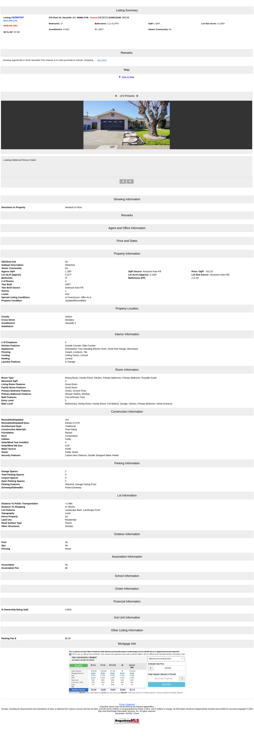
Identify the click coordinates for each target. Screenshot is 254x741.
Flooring (6, 352)
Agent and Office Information (127, 228)
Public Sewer (71, 452)
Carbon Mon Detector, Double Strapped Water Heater (92, 455)
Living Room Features (13, 384)
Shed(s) (69, 526)
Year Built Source (10, 287)
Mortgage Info (127, 643)
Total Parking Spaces (12, 474)
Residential (70, 519)
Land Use (6, 519)
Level (67, 513)
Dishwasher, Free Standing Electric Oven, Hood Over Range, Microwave (101, 349)
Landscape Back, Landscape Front (82, 510)
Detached (70, 265)
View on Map (126, 77)
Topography (7, 513)
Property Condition (11, 300)
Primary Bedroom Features (16, 390)
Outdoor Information (127, 534)
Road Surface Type (11, 523)
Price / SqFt (197, 271)
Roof (4, 436)
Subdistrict (7, 326)
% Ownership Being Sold (14, 609)
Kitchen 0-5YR (72, 423)
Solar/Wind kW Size (12, 445)
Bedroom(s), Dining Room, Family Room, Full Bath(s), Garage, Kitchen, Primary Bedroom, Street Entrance (118, 403)
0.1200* (221, 23)
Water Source (8, 449)
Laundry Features (10, 361)
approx (16, 274)
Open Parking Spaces (13, 481)
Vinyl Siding (71, 429)
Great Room (71, 384)
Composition (71, 436)
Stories (5, 291)
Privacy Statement (127, 704)
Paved (68, 523)
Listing (7, 17)
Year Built (6, 284)
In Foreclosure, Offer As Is (78, 297)
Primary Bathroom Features (16, 394)
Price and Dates (127, 240)
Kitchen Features (10, 345)
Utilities (5, 439)
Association (7, 564)
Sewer (4, 452)
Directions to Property (13, 207)
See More (102, 60)
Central (68, 358)
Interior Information (127, 334)
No (66, 261)
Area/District (55, 29)
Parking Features (10, 484)
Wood (68, 548)
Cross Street (8, 320)
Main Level (7, 403)
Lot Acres (133, 274)
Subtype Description (12, 265)
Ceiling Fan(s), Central (76, 355)
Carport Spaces (9, 478)
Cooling (5, 355)
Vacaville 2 (70, 323)
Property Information (127, 253)
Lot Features (8, 510)
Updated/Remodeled (75, 300)
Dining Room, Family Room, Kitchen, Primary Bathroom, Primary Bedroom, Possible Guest (111, 377)
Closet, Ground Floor (75, 390)
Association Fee (10, 568)
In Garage (70, 361)
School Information (127, 576)
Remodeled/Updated (12, 419)
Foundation (7, 432)
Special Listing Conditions (15, 297)
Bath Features (9, 397)
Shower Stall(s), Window (77, 394)
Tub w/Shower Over (75, 397)
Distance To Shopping (13, 506)
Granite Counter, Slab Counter (80, 345)
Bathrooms (100, 23)
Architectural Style (11, 426)
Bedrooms (54, 23)
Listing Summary (127, 10)
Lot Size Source (199, 274)
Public (68, 439)
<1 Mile (69, 503)
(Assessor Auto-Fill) (219, 274)
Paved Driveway (73, 487)
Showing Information (127, 199)
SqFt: (151, 23)
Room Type (7, 377)
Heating (5, 358)
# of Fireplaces (9, 342)
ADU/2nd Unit (8, 261)
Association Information (127, 556)
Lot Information (127, 495)
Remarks (126, 52)
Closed (93, 17)
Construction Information (127, 411)
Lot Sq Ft (6, 274)
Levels (5, 294)
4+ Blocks (70, 506)
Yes (67, 419)
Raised (68, 432)
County (5, 316)
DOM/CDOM (115, 17)
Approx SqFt (8, 271)
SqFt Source (135, 271)
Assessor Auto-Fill (152, 271)
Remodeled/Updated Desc (15, 423)
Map (126, 69)
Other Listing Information (127, 630)
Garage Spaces (9, 471)
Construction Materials (13, 429)
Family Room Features (13, 387)
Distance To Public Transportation (19, 503)
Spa (3, 545)
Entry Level (7, 400)
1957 (100, 29)
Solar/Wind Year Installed (15, 442)
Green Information (127, 588)
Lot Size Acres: (209, 23)
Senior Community (11, 268)
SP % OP (8, 32)
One (67, 294)
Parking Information (127, 463)
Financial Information (126, 601)
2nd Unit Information (127, 617)
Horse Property (9, 516)
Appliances (7, 349)
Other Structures (10, 526)
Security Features (11, 455)
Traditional (70, 426)
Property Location (126, 308)
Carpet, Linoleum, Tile (76, 352)
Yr (96, 29)
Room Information (127, 369)
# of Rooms (7, 281)
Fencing (5, 548)
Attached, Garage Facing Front (80, 484)
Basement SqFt (9, 381)
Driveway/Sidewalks (12, 487)
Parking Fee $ (8, 638)
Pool (3, 542)
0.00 (67, 445)
